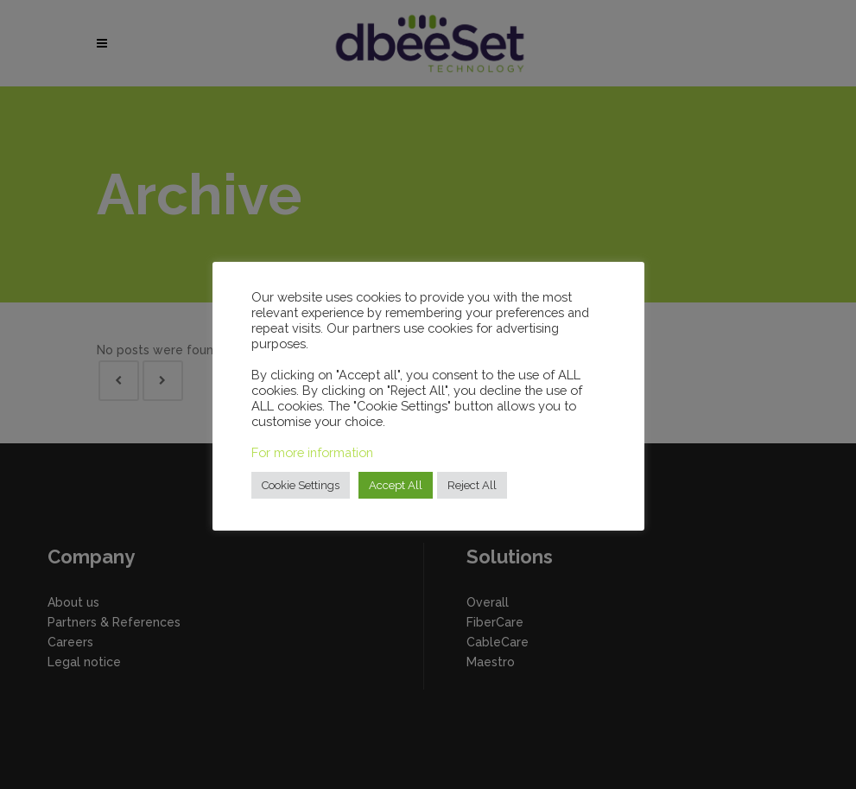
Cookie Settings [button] (300, 485)
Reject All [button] (472, 485)
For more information (312, 452)
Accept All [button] (395, 485)
